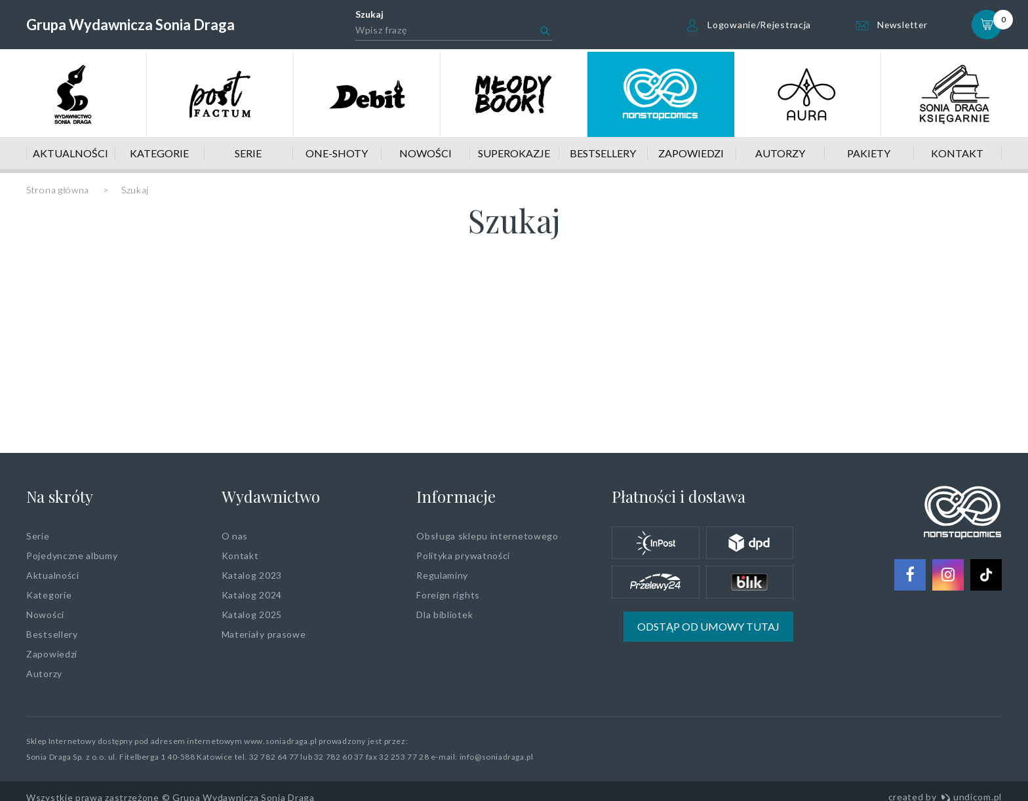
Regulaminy (442, 575)
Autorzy (780, 153)
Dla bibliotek (444, 614)
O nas (235, 535)
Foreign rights (448, 594)
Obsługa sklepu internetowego (487, 535)
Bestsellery (603, 153)
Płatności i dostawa (678, 496)
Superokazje (514, 153)
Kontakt (957, 153)
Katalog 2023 (252, 575)
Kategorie (159, 153)
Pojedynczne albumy (72, 555)
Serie (248, 153)
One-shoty (337, 153)
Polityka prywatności (463, 555)
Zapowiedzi (691, 153)
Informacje (456, 496)
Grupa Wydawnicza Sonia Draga (130, 24)
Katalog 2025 (252, 614)
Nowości (425, 153)
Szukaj (368, 14)
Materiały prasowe (264, 634)
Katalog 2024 (252, 594)
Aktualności (70, 153)
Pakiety (868, 153)
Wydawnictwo (271, 496)
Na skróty (59, 496)
